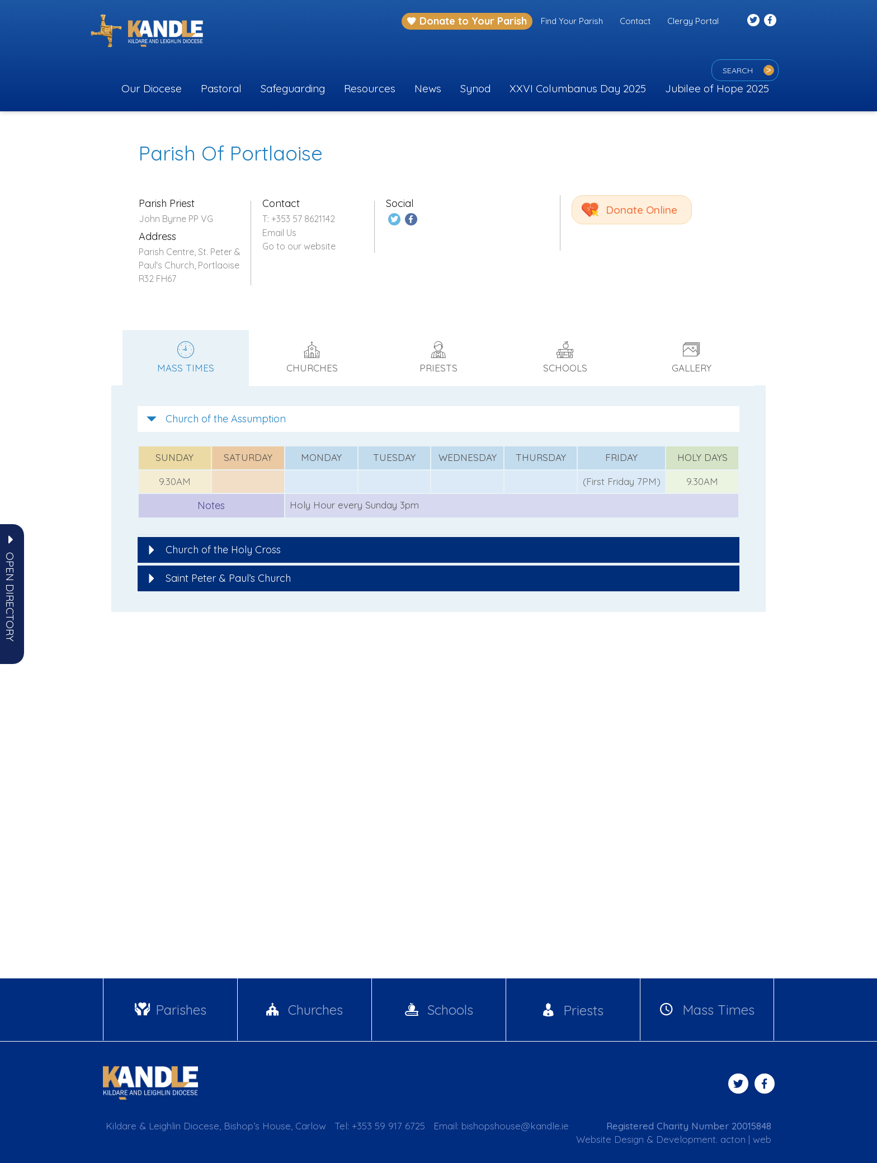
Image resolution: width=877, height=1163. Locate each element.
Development (686, 1139)
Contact (635, 21)
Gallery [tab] (691, 357)
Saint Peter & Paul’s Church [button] (219, 578)
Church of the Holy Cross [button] (214, 549)
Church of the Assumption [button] (216, 418)
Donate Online (641, 209)
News (427, 88)
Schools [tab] (565, 357)
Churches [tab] (312, 357)
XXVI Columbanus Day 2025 (578, 88)
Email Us (279, 232)
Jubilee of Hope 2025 (717, 88)
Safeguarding (293, 88)
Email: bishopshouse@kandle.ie (501, 1126)
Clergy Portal (693, 21)
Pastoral (221, 88)
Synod (475, 88)
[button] (10, 597)
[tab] (438, 419)
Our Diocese (151, 88)
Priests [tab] (438, 357)
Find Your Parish (572, 21)
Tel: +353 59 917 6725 (379, 1126)
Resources (369, 88)
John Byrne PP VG (176, 218)
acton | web (745, 1139)
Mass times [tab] (186, 357)
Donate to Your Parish (467, 21)
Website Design (610, 1139)
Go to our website (299, 246)
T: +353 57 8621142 (298, 218)
